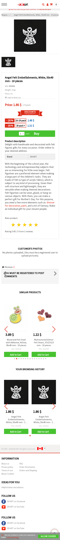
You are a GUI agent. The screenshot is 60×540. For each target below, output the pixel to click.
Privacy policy (7, 467)
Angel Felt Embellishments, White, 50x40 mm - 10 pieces (16, 419)
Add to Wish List (13, 98)
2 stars (19, 225)
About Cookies (7, 473)
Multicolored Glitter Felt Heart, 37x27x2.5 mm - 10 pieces (44, 342)
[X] (2, 535)
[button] (14, 358)
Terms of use (7, 470)
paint (24, 205)
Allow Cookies (48, 536)
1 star (13, 225)
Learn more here (12, 537)
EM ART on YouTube (12, 507)
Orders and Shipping (28, 470)
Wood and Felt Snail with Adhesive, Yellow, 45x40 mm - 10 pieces (16, 342)
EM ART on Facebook (13, 501)
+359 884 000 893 (44, 9)
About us (5, 463)
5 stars (36, 225)
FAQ (21, 463)
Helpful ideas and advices (12, 487)
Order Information (27, 467)
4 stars (30, 225)
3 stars (25, 225)
